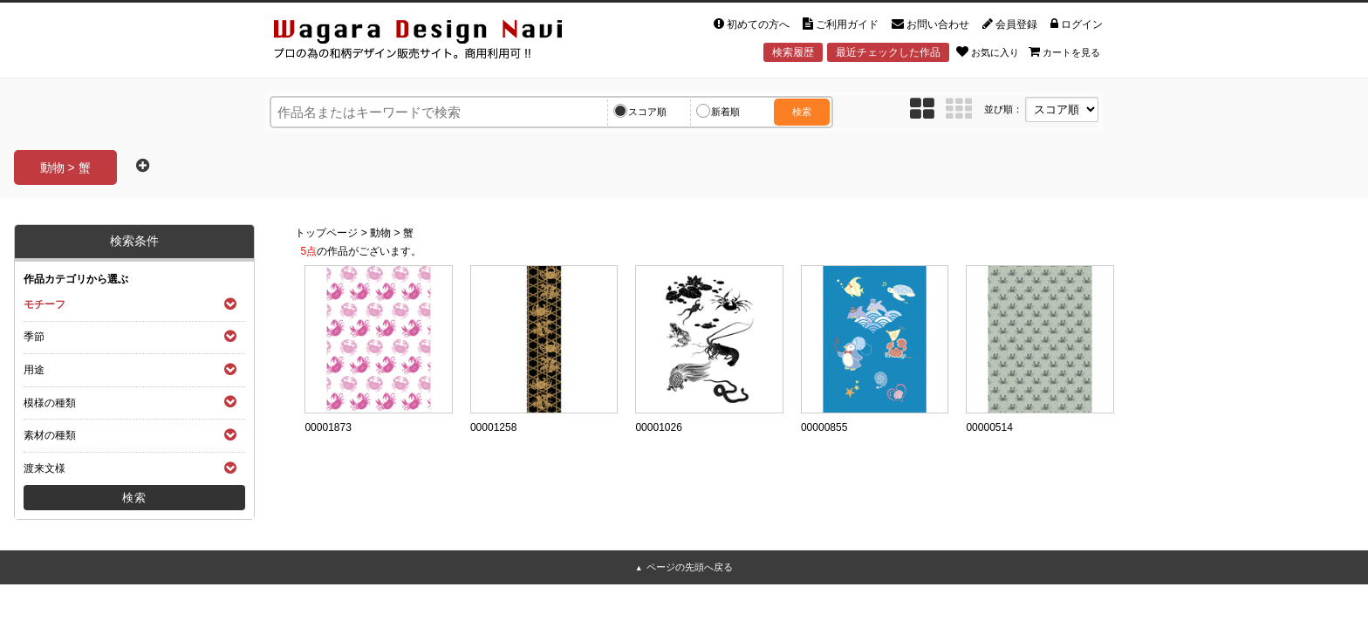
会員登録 (1009, 24)
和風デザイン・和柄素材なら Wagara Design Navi (432, 42)
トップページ (326, 233)
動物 (380, 233)
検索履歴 (793, 52)
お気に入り (987, 51)
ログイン (1076, 24)
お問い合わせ (930, 24)
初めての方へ (752, 24)
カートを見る (1064, 51)
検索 (801, 111)
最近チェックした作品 (888, 52)
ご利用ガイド (841, 24)
